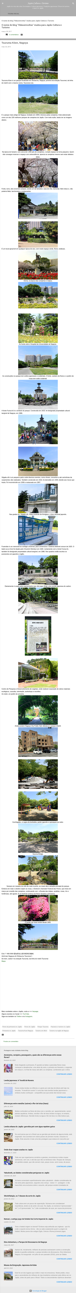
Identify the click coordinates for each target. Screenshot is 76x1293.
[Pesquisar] (73, 3)
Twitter (19, 1016)
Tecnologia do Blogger (38, 1291)
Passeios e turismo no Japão (60, 1027)
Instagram (28, 1016)
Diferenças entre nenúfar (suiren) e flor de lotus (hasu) (26, 1103)
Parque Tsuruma (43, 1027)
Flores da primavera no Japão (12, 1027)
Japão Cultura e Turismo (38, 3)
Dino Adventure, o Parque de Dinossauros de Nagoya (25, 1242)
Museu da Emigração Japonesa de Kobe (20, 1265)
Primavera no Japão (9, 1031)
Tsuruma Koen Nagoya (25, 1031)
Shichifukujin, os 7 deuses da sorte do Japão (22, 1196)
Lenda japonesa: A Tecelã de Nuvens (19, 1080)
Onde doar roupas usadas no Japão (18, 1150)
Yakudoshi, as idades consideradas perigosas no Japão (26, 1173)
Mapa (4, 961)
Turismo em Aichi (41, 1031)
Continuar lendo (64, 1074)
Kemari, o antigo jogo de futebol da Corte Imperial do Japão (28, 1219)
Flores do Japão (29, 1027)
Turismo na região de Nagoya (59, 1031)
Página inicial (13, 14)
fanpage (35, 1011)
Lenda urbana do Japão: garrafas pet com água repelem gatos (29, 1127)
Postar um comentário (11, 1041)
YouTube (26, 1014)
